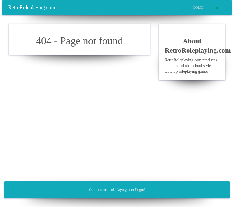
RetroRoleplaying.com (31, 7)
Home (198, 7)
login (140, 189)
